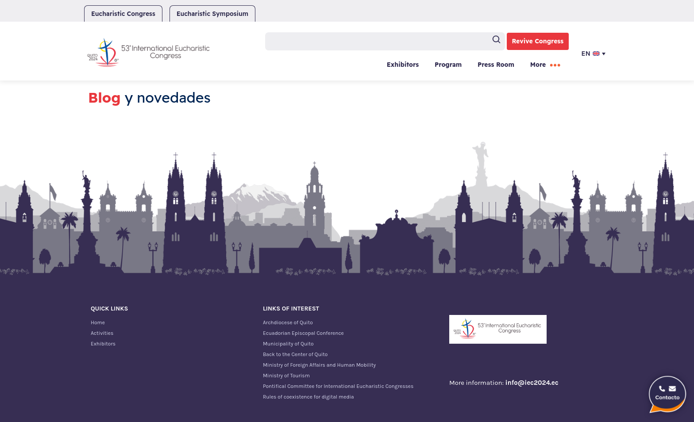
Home (98, 322)
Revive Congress (538, 41)
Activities (102, 333)
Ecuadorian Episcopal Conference (303, 333)
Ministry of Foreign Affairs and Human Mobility (319, 365)
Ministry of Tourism (286, 375)
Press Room (496, 65)
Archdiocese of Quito (288, 322)
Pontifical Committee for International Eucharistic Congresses (338, 386)
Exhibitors (403, 65)
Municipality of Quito (288, 344)
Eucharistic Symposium (212, 14)
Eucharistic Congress (123, 14)
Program (448, 65)
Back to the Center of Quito (295, 354)
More (538, 65)
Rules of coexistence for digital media (308, 397)
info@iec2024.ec (532, 383)
